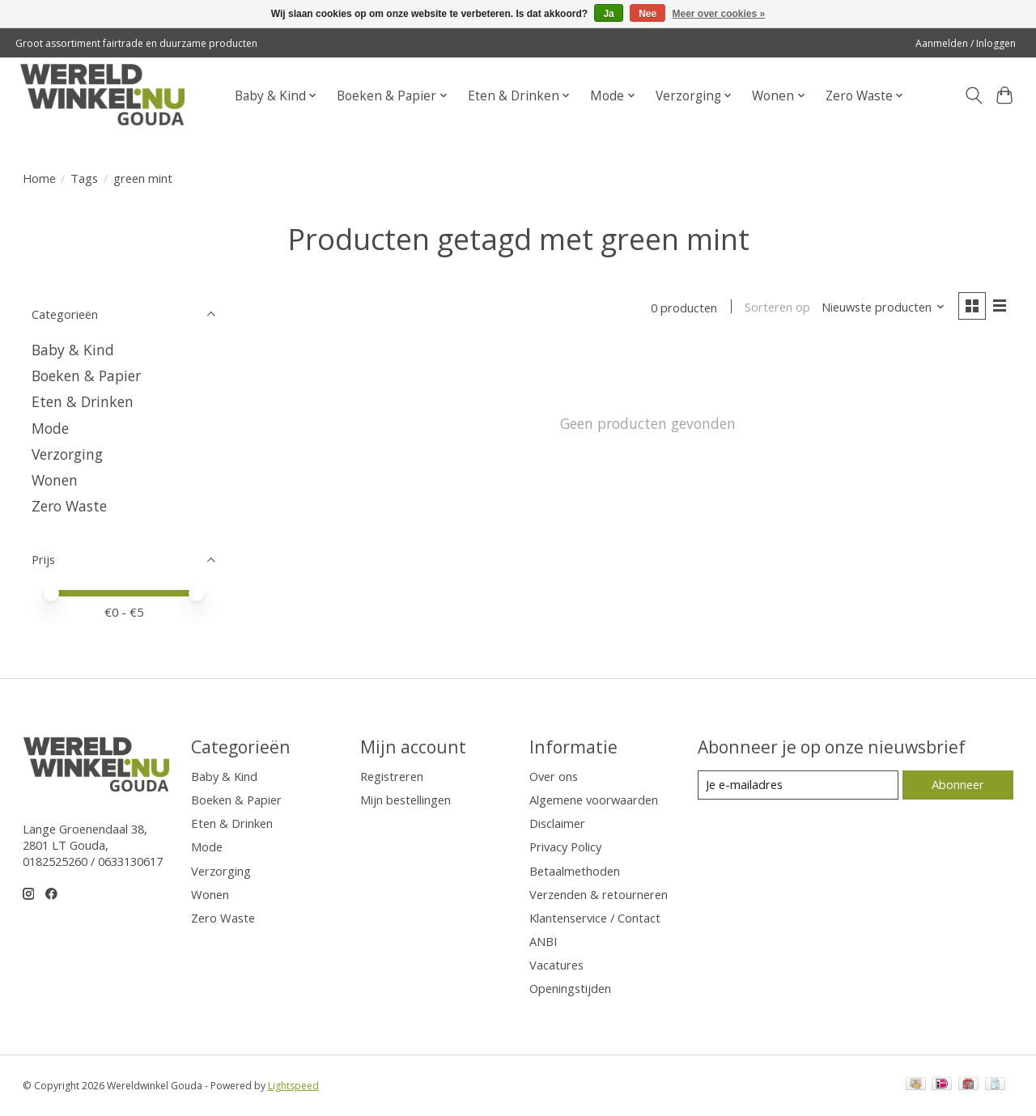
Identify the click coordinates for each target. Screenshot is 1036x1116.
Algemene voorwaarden (593, 799)
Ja (608, 13)
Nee (647, 13)
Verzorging (67, 454)
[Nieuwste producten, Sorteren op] (883, 307)
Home (39, 178)
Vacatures (556, 965)
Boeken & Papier (86, 375)
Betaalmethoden (574, 871)
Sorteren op (777, 307)
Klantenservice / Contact (594, 918)
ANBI (543, 941)
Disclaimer (557, 823)
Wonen (55, 480)
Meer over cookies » (719, 13)
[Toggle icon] (973, 95)
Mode (50, 428)
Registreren (391, 776)
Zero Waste (69, 506)
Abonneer (958, 784)
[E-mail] (798, 785)
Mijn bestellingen (405, 799)
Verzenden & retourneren (598, 894)
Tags (84, 178)
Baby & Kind (73, 349)
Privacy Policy (565, 846)
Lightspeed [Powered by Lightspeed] (293, 1086)
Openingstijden (570, 988)
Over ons (553, 776)
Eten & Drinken (83, 401)
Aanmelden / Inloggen (965, 43)
